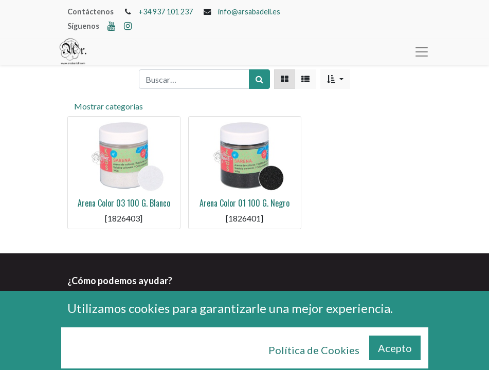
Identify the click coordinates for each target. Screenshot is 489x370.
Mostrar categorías (108, 106)
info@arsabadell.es (249, 11)
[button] (335, 79)
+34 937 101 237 (165, 11)
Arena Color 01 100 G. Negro (244, 203)
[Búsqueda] (259, 79)
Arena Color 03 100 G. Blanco (124, 203)
